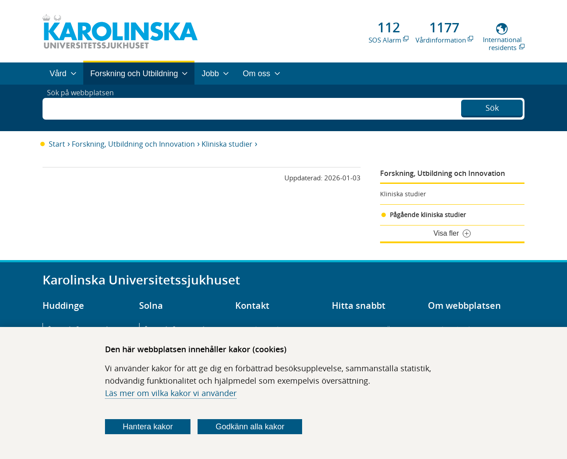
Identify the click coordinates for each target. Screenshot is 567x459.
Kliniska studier (227, 144)
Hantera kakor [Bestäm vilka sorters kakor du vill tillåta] (148, 426)
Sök (492, 106)
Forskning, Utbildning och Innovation (133, 144)
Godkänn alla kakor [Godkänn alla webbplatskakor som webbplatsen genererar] (250, 426)
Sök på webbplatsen (84, 107)
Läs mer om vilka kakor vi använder (171, 393)
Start (57, 144)
